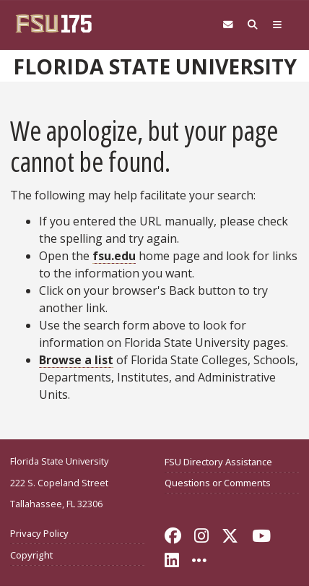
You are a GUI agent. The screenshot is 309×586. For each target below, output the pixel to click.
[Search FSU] (252, 25)
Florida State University (155, 66)
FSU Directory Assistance (218, 461)
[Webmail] (228, 25)
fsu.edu (114, 256)
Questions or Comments (218, 482)
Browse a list (76, 360)
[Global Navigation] (277, 25)
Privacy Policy (39, 533)
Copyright (31, 554)
